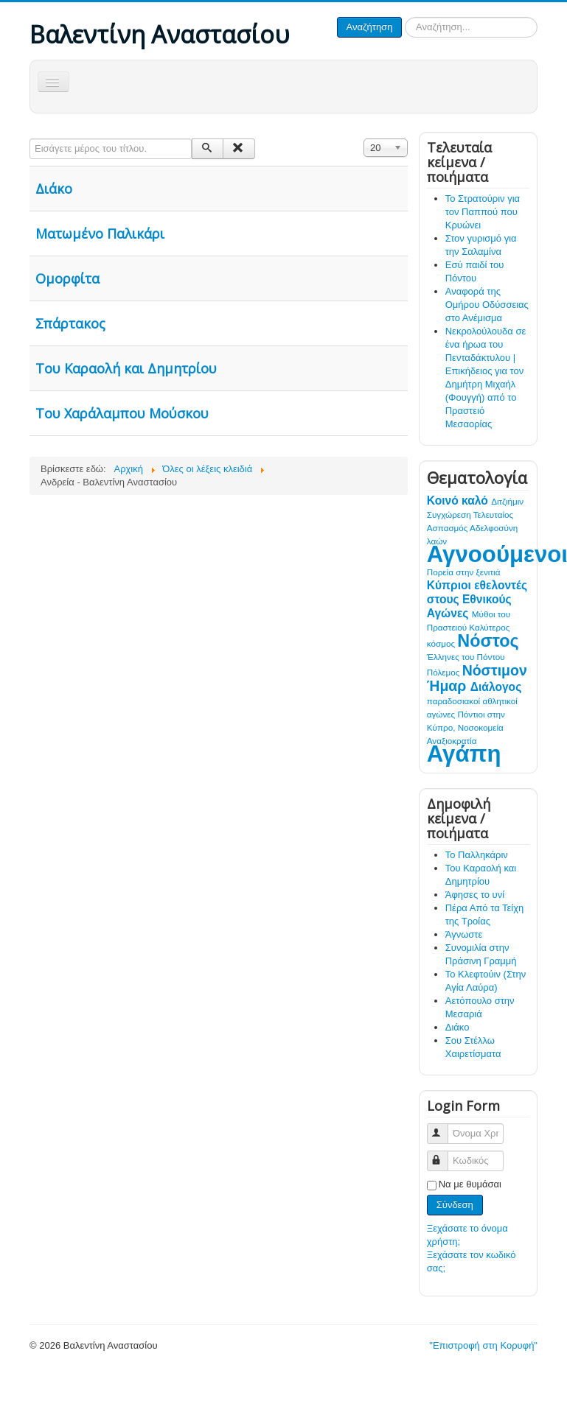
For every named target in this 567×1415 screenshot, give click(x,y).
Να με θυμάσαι (470, 1184)
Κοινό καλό (459, 500)
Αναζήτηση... (402, 17)
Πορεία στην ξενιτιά (464, 572)
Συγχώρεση (450, 514)
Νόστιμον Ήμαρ (477, 678)
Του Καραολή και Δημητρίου (126, 368)
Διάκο (53, 188)
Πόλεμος (444, 672)
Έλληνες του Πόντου (466, 656)
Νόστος (487, 640)
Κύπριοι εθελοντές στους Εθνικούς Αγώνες (477, 599)
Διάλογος (495, 687)
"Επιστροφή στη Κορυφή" (483, 1345)
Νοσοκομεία (481, 727)
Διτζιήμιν (507, 501)
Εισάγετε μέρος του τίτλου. (29, 138)
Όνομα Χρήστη (444, 1127)
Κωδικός (444, 1154)
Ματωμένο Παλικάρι (99, 233)
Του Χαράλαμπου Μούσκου (122, 413)
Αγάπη (464, 754)
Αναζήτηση (370, 26)
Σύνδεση (454, 1204)
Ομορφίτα (67, 278)
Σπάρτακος (70, 323)
